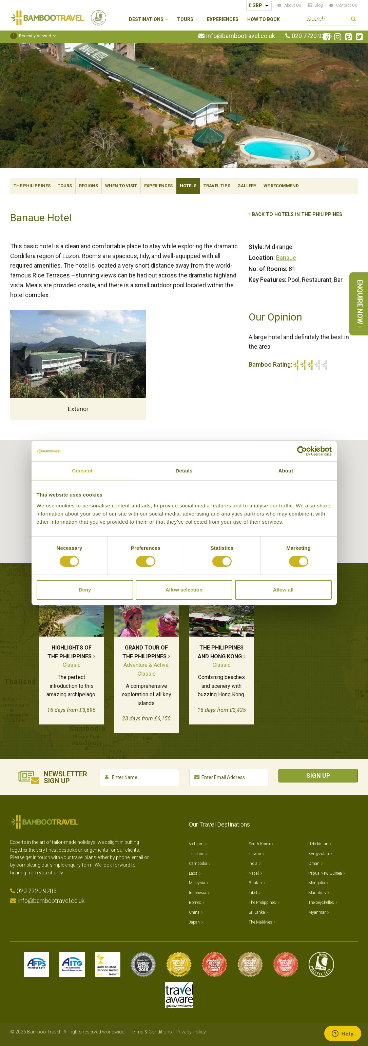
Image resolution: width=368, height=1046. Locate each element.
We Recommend (281, 185)
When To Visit (121, 185)
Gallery (246, 185)
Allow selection (184, 590)
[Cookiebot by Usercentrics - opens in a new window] (302, 451)
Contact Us (346, 5)
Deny (85, 590)
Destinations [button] (146, 19)
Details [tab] (184, 470)
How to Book (263, 19)
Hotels (188, 185)
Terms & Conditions (151, 1031)
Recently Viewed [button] (30, 35)
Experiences (222, 19)
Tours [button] (185, 19)
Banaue (286, 257)
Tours (65, 185)
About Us (292, 5)
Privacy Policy (191, 1031)
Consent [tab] (82, 470)
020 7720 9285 (312, 36)
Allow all (283, 590)
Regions (88, 185)
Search (353, 19)
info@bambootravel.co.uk (240, 36)
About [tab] (285, 470)
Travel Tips (217, 185)
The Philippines (32, 185)
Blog (318, 5)
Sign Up (318, 775)
